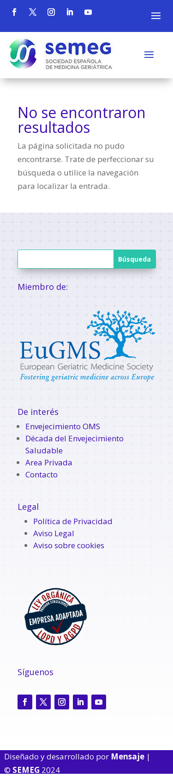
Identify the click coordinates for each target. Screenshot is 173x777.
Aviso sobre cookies (68, 545)
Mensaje (127, 756)
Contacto (41, 474)
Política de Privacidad (73, 521)
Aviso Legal (53, 533)
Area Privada (48, 462)
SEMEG (26, 769)
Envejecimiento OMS (62, 426)
